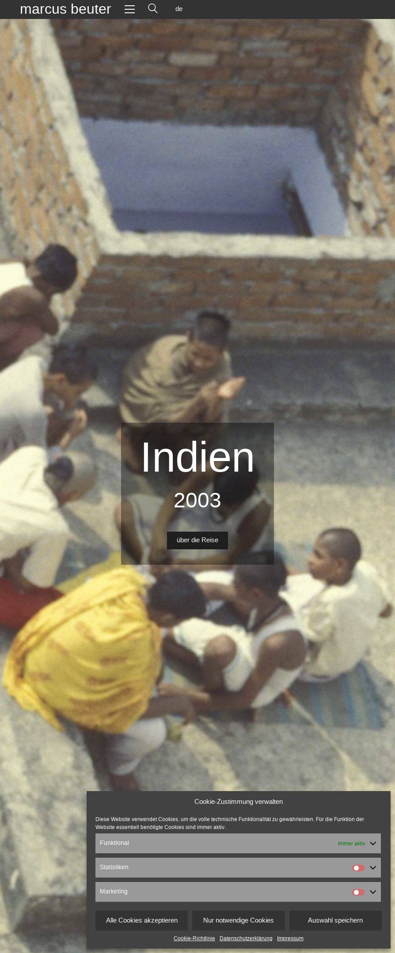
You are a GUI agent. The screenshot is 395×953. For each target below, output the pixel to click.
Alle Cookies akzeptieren (142, 920)
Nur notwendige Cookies (238, 920)
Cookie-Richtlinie (194, 938)
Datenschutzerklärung (246, 938)
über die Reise (197, 540)
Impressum (290, 938)
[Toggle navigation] (130, 9)
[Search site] (153, 9)
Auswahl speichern (335, 920)
